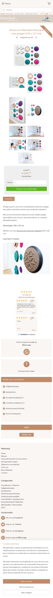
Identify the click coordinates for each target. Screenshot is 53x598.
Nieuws (4, 456)
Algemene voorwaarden (10, 464)
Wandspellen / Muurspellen (11, 505)
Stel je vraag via (13, 537)
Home (3, 453)
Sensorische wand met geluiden (29, 231)
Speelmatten (11, 392)
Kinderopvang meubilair (10, 496)
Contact (4, 473)
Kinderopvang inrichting (15, 408)
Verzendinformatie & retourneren (14, 459)
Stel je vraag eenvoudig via (26, 343)
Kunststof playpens (13, 414)
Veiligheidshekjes (12, 386)
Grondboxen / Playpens (10, 485)
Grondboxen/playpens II (15, 403)
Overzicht (9, 199)
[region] (26, 561)
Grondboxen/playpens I (15, 398)
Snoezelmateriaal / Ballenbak (12, 502)
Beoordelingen (6, 470)
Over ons (4, 467)
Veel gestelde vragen (26, 371)
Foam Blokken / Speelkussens (12, 499)
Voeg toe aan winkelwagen (26, 189)
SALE (26, 427)
